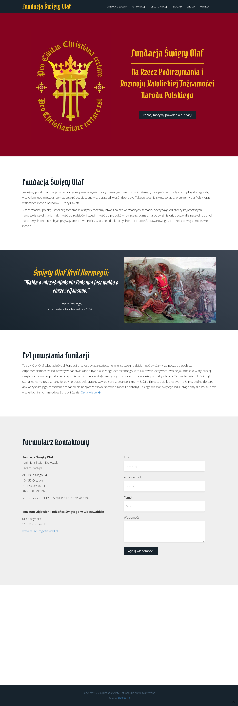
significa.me (124, 697)
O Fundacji (139, 6)
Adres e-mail (132, 477)
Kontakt (205, 6)
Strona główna (117, 6)
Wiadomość (131, 517)
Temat (128, 497)
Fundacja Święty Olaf (46, 6)
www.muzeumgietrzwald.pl (40, 531)
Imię (127, 457)
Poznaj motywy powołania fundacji (167, 115)
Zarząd (177, 6)
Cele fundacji (159, 6)
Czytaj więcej (90, 392)
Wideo (191, 6)
